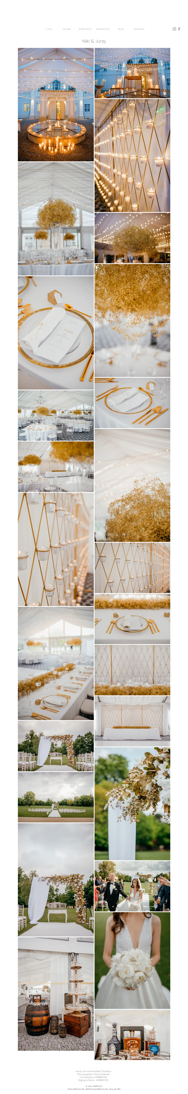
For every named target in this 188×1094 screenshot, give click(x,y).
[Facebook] (179, 29)
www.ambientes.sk (75, 1088)
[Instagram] (174, 29)
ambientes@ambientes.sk (96, 1088)
